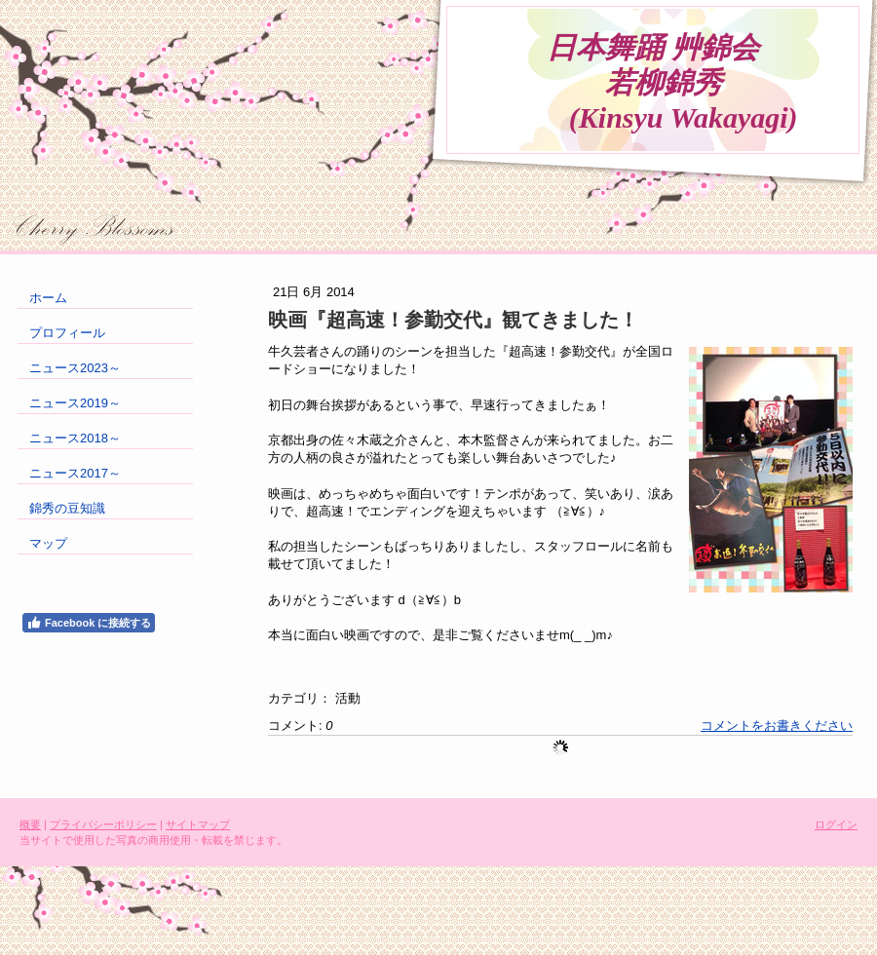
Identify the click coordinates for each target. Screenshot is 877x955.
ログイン (836, 824)
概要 (30, 824)
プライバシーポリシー (103, 824)
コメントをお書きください (777, 725)
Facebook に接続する (88, 622)
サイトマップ (198, 824)
